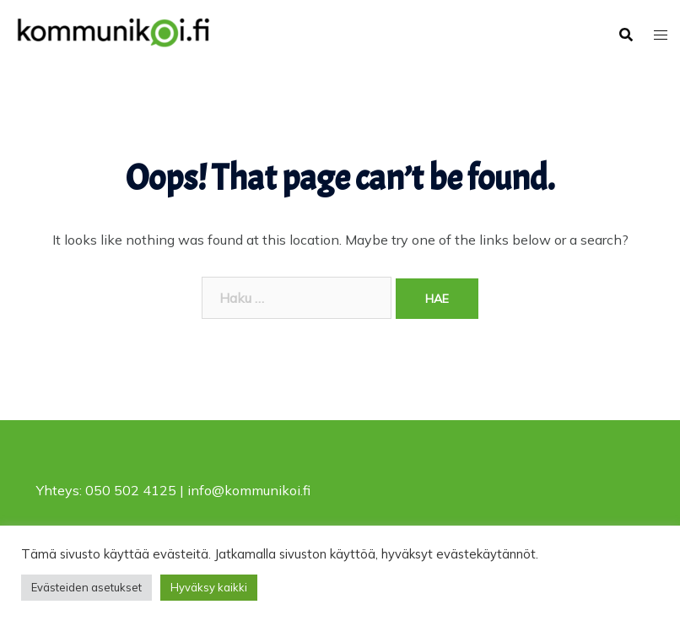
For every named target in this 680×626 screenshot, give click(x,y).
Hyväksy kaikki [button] (208, 587)
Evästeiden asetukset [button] (86, 587)
